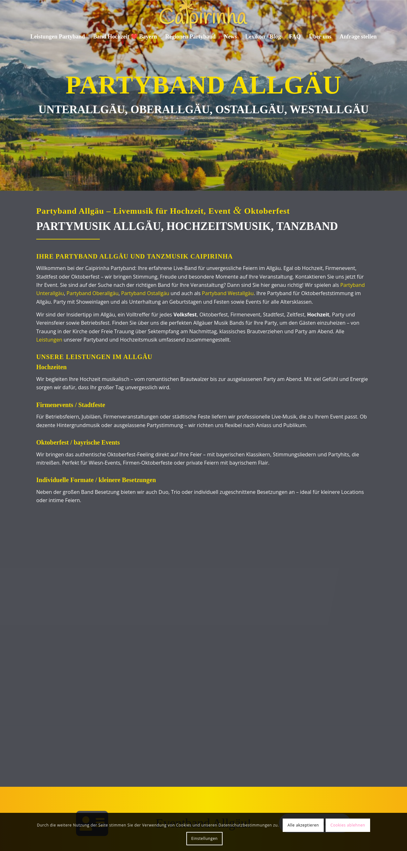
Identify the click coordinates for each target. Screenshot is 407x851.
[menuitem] (57, 37)
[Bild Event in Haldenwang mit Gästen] (45, 561)
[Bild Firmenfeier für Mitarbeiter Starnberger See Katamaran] (125, 561)
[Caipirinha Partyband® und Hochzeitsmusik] (203, 14)
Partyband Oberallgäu (92, 293)
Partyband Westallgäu (228, 293)
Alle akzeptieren (303, 825)
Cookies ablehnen (347, 825)
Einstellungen (204, 838)
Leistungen (49, 339)
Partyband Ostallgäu (145, 293)
